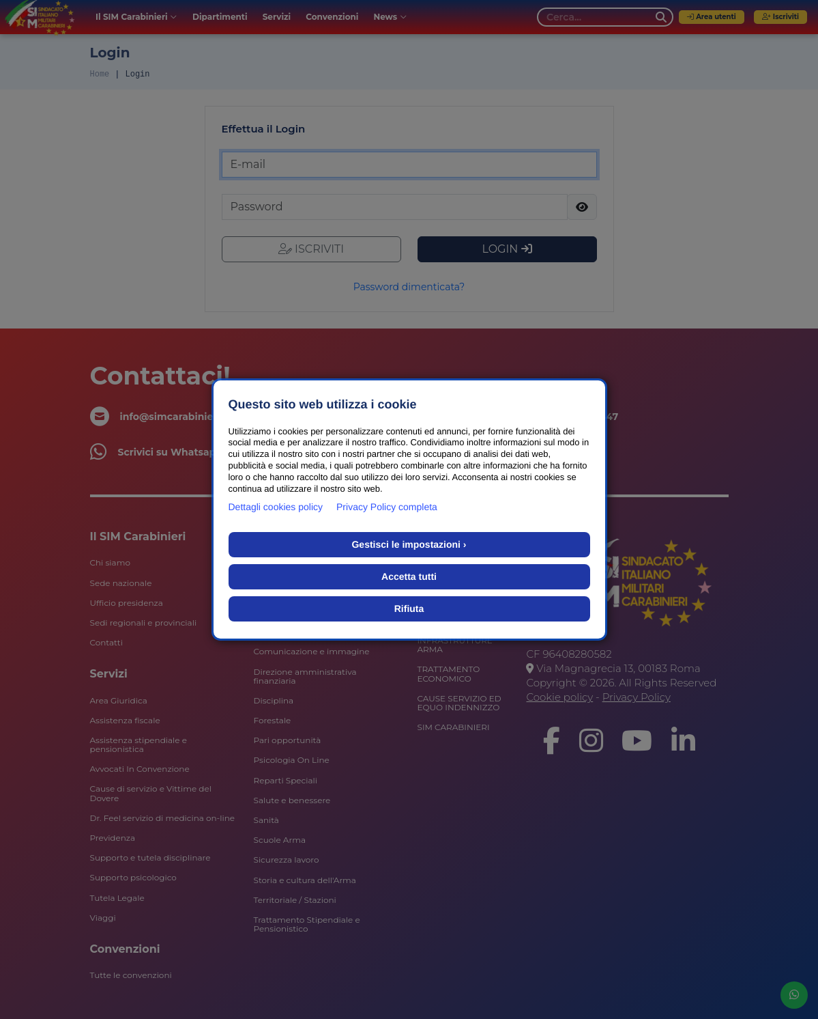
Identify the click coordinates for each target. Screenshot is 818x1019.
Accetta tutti (409, 576)
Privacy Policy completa (386, 506)
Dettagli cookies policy (276, 506)
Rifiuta (409, 608)
